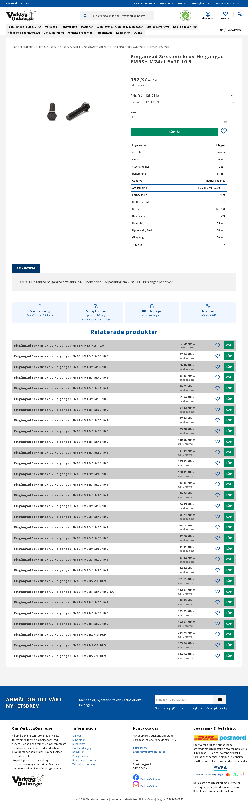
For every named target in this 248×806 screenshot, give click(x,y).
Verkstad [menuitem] (51, 27)
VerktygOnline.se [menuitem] (144, 3)
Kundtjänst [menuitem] (199, 3)
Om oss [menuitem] (182, 3)
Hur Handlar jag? (82, 748)
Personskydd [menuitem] (104, 32)
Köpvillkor (78, 752)
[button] (225, 16)
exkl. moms (234, 29)
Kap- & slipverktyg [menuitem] (185, 27)
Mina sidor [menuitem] (166, 3)
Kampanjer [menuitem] (123, 32)
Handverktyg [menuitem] (69, 27)
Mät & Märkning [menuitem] (53, 32)
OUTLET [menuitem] (139, 32)
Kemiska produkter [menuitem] (80, 32)
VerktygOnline (148, 786)
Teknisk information (84, 764)
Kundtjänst (78, 744)
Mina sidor (78, 740)
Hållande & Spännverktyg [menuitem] (24, 32)
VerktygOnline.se (150, 779)
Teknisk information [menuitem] (226, 3)
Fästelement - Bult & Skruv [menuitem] (24, 27)
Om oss (77, 735)
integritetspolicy (218, 708)
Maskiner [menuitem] (87, 27)
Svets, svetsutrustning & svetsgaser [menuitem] (120, 27)
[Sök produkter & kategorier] (122, 15)
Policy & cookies (82, 756)
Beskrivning (26, 268)
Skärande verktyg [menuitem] (158, 27)
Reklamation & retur (84, 760)
